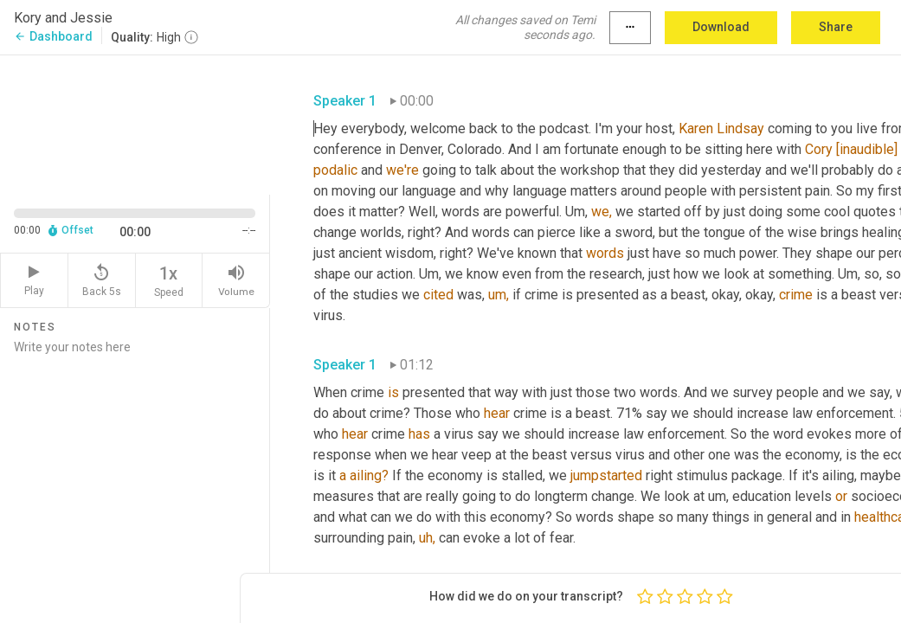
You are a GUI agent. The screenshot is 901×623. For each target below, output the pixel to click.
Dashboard (53, 36)
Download (721, 27)
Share (836, 27)
